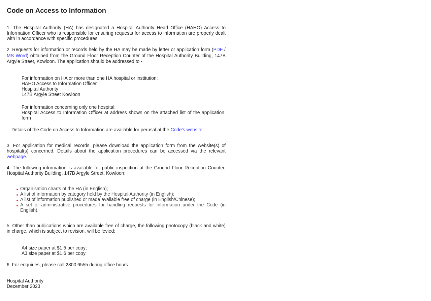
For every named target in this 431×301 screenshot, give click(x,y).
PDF (218, 49)
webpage (16, 156)
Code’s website (186, 129)
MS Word (17, 55)
